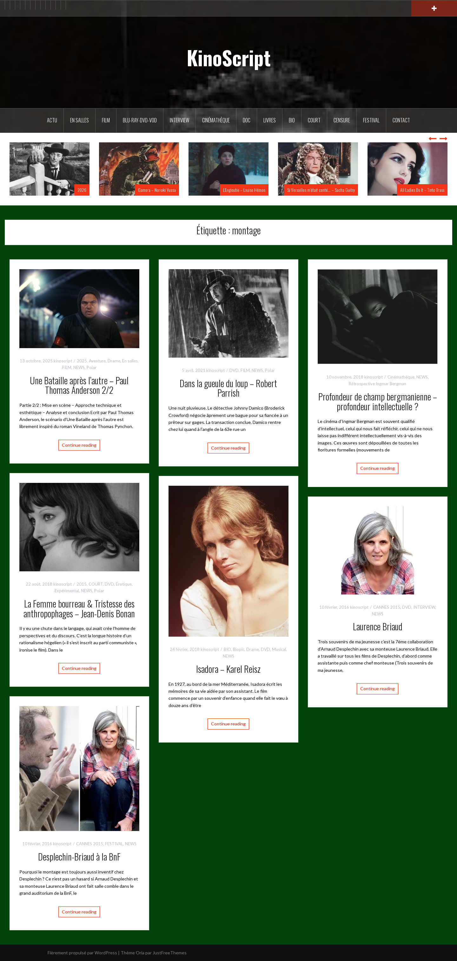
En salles (79, 120)
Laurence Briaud (377, 626)
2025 (82, 360)
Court (314, 120)
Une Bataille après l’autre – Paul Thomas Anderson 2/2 (79, 385)
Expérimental (67, 590)
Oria (140, 952)
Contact (401, 120)
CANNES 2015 (386, 607)
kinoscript (63, 360)
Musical (279, 649)
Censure (342, 120)
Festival (371, 120)
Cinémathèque (216, 120)
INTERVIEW (424, 607)
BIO (292, 120)
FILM (106, 120)
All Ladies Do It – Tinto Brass (422, 189)
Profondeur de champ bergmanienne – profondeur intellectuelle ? (377, 401)
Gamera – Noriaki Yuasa (157, 189)
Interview (179, 120)
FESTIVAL (114, 843)
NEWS (79, 367)
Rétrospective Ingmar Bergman (377, 383)
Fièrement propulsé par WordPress (82, 952)
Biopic (238, 649)
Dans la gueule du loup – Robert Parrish (228, 388)
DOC (246, 120)
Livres (269, 120)
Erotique (124, 584)
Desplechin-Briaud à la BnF (79, 856)
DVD (234, 370)
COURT (96, 584)
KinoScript (229, 57)
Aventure (97, 360)
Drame (114, 360)
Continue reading (79, 445)
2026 (81, 189)
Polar (91, 367)
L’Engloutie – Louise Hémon (244, 189)
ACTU (52, 120)
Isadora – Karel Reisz (228, 668)
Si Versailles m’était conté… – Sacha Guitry (321, 189)
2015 (81, 584)
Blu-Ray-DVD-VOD (140, 120)
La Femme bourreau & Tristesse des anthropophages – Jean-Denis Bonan (79, 608)
